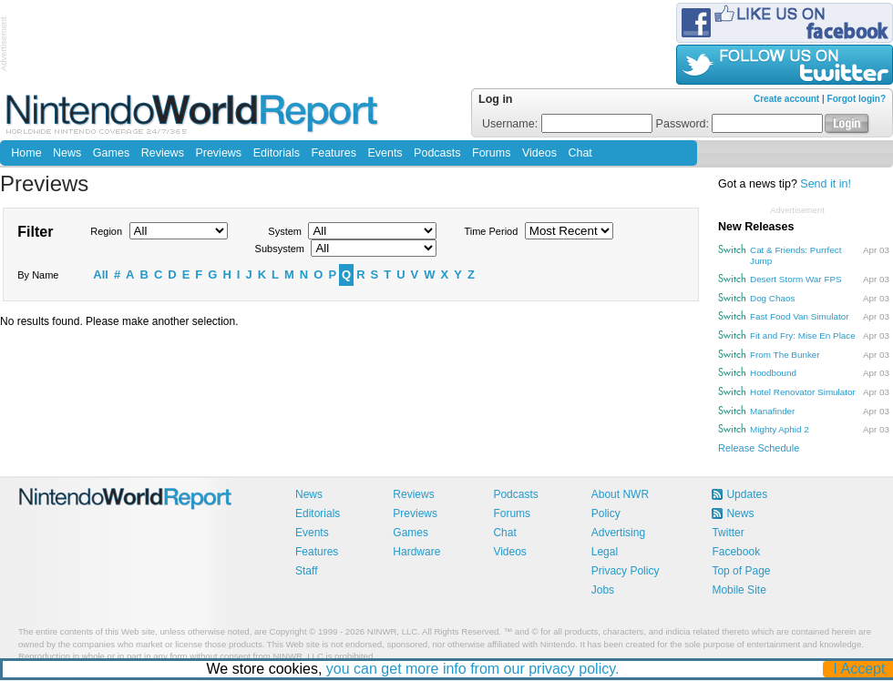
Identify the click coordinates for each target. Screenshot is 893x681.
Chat (579, 153)
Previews (218, 153)
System (285, 231)
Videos (539, 153)
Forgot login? (856, 99)
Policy (606, 513)
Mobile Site (738, 590)
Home (26, 153)
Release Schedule (758, 447)
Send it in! (825, 184)
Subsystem (279, 248)
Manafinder (772, 411)
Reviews (162, 153)
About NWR (620, 494)
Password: (740, 123)
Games (111, 153)
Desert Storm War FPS (796, 279)
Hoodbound (773, 373)
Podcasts (437, 153)
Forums (491, 153)
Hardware (416, 551)
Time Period (491, 231)
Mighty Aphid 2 (779, 429)
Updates (746, 494)
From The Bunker (785, 355)
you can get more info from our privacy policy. (473, 668)
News (67, 153)
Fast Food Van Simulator (799, 316)
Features (334, 153)
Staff (306, 570)
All (100, 274)
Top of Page (741, 570)
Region (106, 231)
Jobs (602, 590)
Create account (786, 99)
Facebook (736, 551)
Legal (604, 551)
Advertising (618, 532)
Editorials (276, 153)
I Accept (860, 668)
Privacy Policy (625, 570)
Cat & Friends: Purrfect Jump (795, 255)
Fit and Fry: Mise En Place (803, 335)
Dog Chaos (772, 298)
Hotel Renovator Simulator (803, 392)
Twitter (728, 532)
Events (384, 153)
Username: (567, 123)
